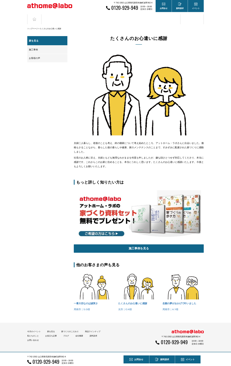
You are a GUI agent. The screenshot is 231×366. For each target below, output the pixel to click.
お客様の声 (34, 52)
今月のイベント (34, 326)
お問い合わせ (33, 334)
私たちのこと (33, 330)
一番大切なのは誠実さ (86, 297)
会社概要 (79, 330)
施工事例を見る (139, 242)
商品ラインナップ (92, 326)
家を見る (51, 326)
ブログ (192, 16)
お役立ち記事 (169, 16)
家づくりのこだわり (70, 326)
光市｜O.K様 (125, 303)
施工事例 (33, 43)
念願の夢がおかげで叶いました (179, 297)
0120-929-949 (124, 7)
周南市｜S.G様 (82, 303)
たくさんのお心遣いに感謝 (132, 297)
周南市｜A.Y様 (170, 303)
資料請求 (93, 330)
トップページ (32, 23)
